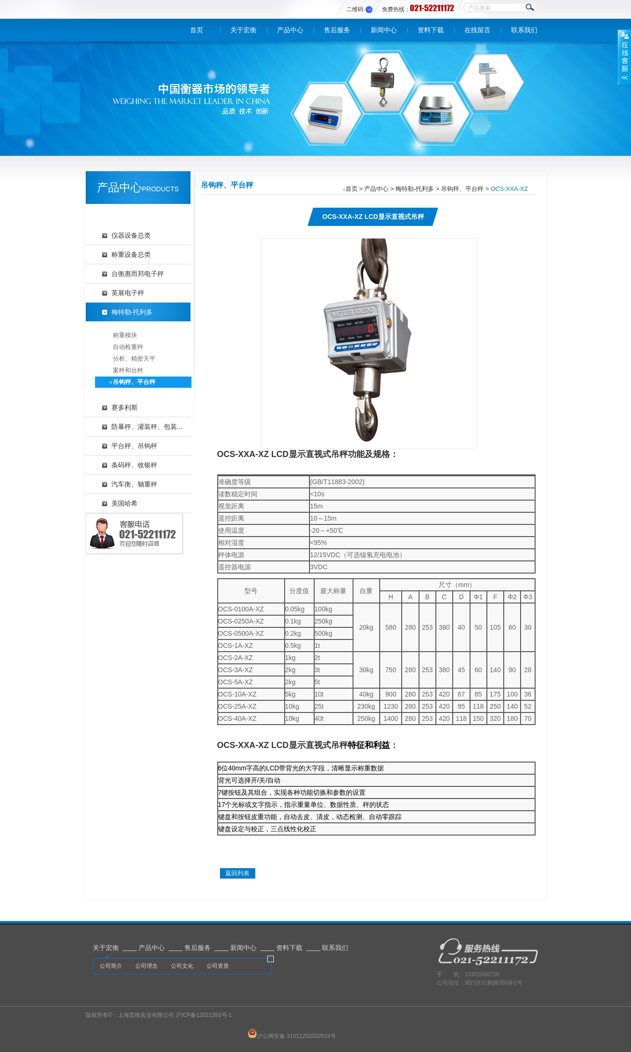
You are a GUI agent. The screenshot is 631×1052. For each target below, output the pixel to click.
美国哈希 (124, 503)
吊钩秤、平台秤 (134, 381)
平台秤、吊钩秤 (134, 446)
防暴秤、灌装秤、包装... (147, 426)
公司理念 (146, 966)
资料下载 (431, 30)
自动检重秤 (128, 346)
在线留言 (477, 30)
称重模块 (125, 335)
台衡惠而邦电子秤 (137, 273)
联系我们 (524, 30)
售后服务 (337, 30)
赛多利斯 (124, 407)
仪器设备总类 (131, 235)
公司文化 (182, 966)
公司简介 (111, 966)
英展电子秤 (127, 293)
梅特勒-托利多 (132, 312)
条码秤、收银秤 (134, 465)
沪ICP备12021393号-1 (204, 1015)
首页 (196, 30)
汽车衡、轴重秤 (134, 484)
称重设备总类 (131, 254)
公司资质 (217, 966)
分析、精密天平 (134, 358)
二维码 (354, 9)
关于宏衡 (243, 30)
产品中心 (290, 30)
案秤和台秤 (128, 370)
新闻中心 (384, 30)
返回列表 (237, 873)
